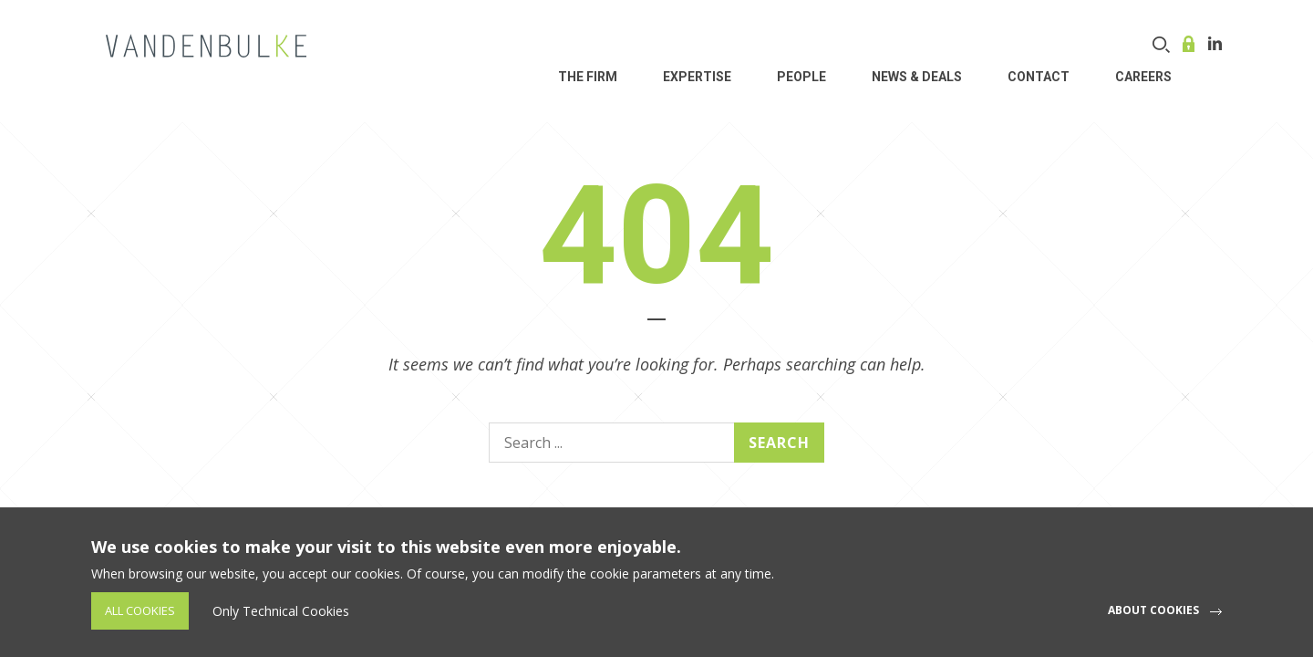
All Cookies (140, 610)
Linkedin (1215, 43)
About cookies (1153, 610)
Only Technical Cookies (280, 611)
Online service (1191, 44)
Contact (1039, 76)
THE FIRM (587, 76)
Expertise (697, 76)
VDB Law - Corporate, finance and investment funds (206, 45)
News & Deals (917, 76)
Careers (1143, 76)
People (801, 76)
